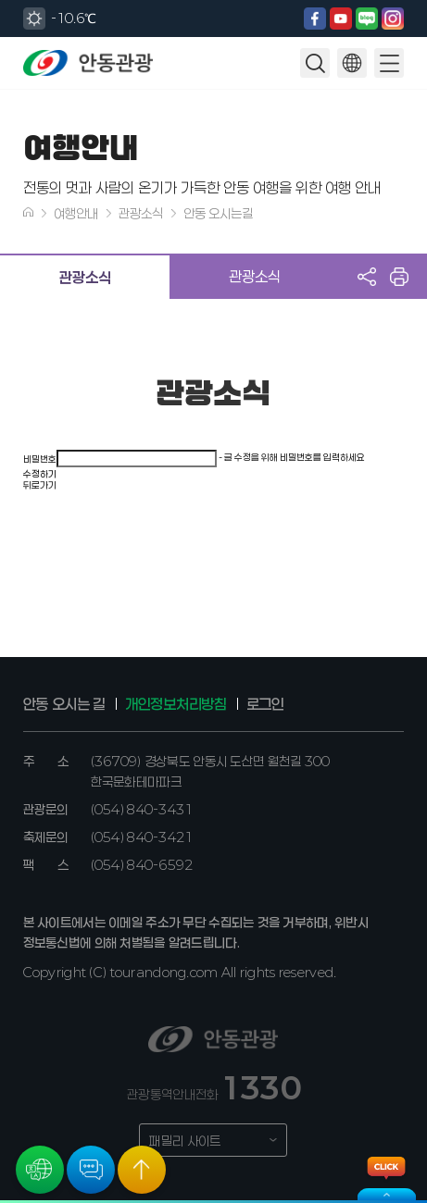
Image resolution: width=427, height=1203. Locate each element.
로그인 (265, 704)
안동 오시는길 (218, 213)
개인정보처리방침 (175, 704)
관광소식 (141, 213)
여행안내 (76, 213)
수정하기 (40, 473)
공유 (367, 276)
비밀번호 (40, 459)
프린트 (399, 276)
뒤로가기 (40, 484)
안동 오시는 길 (64, 704)
